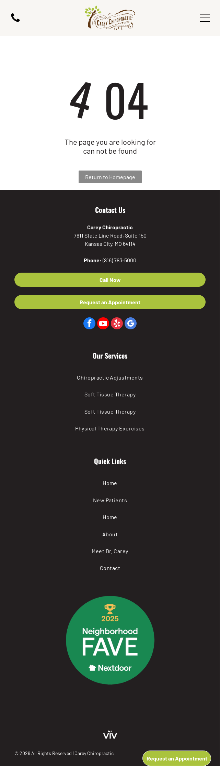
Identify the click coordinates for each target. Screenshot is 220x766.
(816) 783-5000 (119, 260)
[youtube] (103, 324)
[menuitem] (110, 377)
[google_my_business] (131, 324)
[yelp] (117, 324)
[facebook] (89, 324)
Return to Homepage (110, 177)
